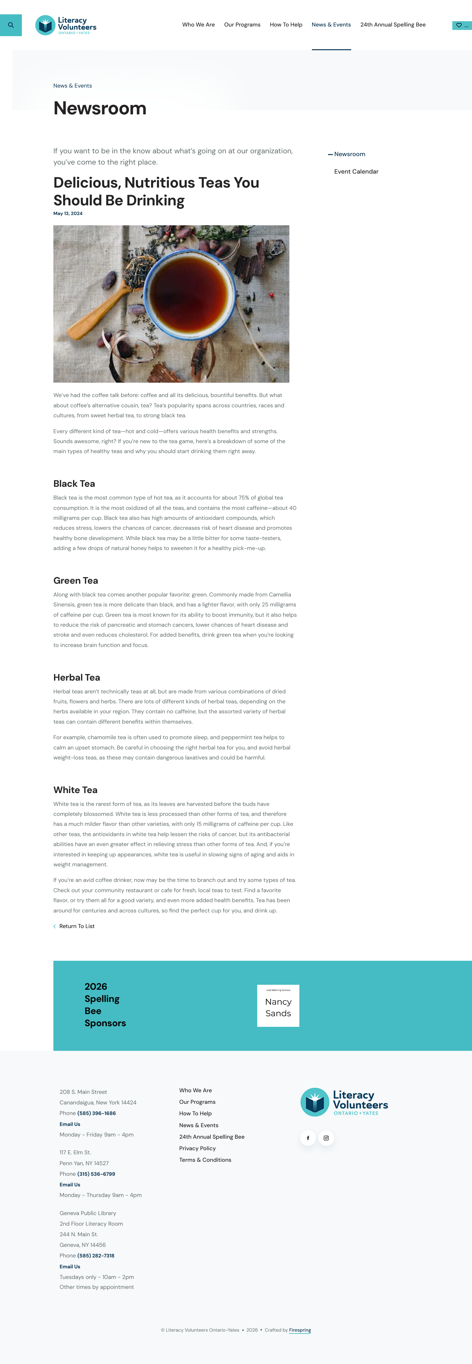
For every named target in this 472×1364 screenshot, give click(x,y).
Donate (444, 25)
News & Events (295, 24)
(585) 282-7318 (96, 1256)
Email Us (70, 1124)
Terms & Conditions (205, 1160)
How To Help (250, 24)
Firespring (300, 1330)
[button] (11, 25)
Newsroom (349, 154)
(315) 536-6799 (96, 1174)
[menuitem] (162, 25)
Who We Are (162, 24)
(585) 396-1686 (96, 1113)
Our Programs (206, 24)
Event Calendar (356, 172)
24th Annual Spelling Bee (357, 24)
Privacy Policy (197, 1148)
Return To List (76, 926)
